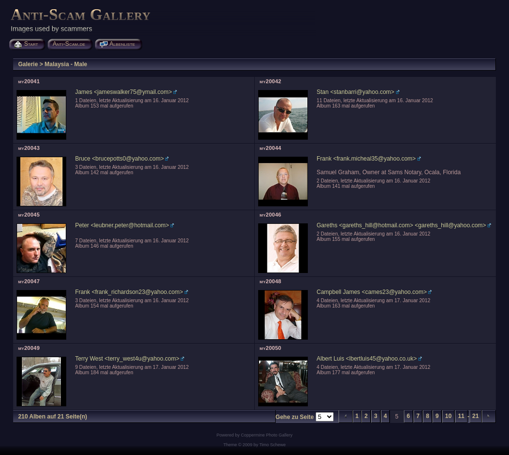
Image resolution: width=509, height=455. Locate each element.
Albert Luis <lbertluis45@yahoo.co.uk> (367, 358)
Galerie (28, 64)
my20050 (270, 348)
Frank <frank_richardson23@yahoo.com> (129, 292)
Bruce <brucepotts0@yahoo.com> (119, 158)
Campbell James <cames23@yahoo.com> (372, 292)
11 (461, 416)
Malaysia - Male (66, 64)
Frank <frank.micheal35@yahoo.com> (366, 158)
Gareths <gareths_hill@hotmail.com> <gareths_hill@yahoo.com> (401, 225)
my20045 (28, 215)
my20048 (270, 281)
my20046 (270, 215)
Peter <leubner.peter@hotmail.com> (122, 225)
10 (448, 416)
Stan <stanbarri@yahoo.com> (356, 92)
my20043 (28, 148)
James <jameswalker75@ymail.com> (123, 92)
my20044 (270, 148)
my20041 (28, 81)
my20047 (28, 281)
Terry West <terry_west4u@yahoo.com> (127, 358)
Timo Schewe (272, 444)
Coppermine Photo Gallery (266, 435)
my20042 (270, 81)
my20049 (28, 348)
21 (475, 416)
